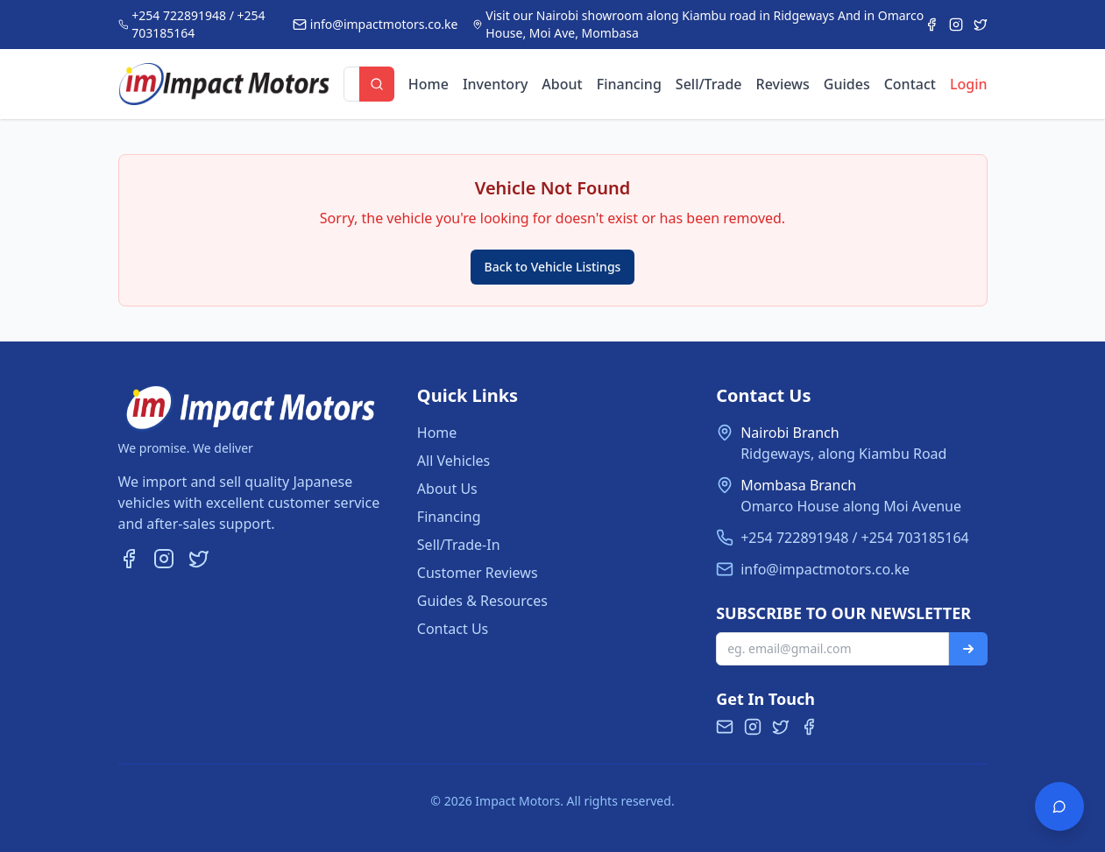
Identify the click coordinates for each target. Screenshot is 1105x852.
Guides (847, 84)
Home (428, 84)
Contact (910, 84)
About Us (447, 488)
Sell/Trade (709, 84)
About (562, 84)
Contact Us (452, 628)
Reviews (783, 84)
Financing (629, 84)
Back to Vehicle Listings (553, 266)
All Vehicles (453, 460)
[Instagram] (956, 25)
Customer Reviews (477, 572)
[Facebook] (931, 25)
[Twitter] (981, 25)
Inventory (495, 84)
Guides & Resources (482, 600)
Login (969, 84)
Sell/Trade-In (458, 544)
